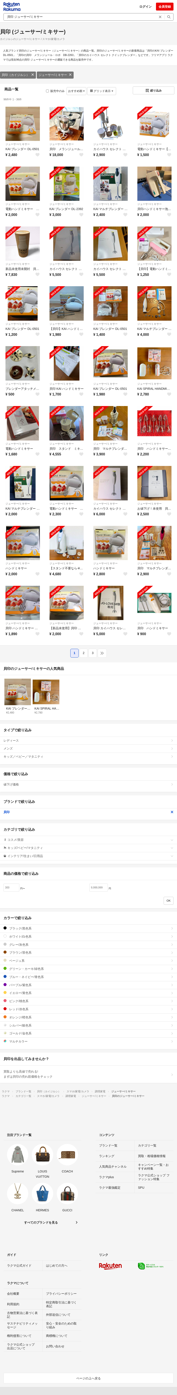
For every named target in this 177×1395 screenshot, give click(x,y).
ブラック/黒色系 (88, 928)
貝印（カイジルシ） (18, 75)
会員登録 (165, 6)
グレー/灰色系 (88, 944)
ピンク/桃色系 (88, 1001)
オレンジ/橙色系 (88, 1017)
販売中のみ (55, 91)
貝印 (88, 812)
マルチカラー (88, 1041)
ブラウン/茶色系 (88, 952)
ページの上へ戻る (88, 1378)
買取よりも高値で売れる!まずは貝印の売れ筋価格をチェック (88, 1074)
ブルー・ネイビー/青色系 (88, 977)
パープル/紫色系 (88, 985)
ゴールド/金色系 (88, 1033)
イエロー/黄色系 (88, 993)
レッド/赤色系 (88, 1009)
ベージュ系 (88, 960)
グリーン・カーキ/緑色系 (88, 969)
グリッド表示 (101, 91)
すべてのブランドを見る (41, 1222)
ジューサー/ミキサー (55, 75)
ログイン (145, 6)
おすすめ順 (76, 91)
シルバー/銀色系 (88, 1025)
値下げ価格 (88, 784)
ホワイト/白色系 (88, 936)
